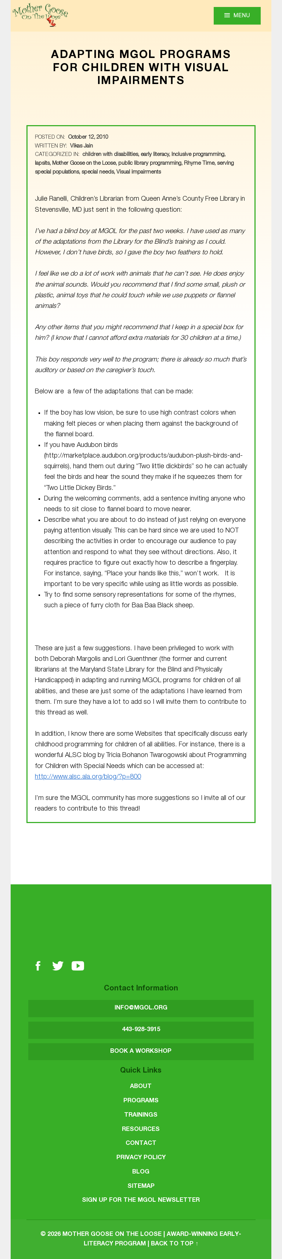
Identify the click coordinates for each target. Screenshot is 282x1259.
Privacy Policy (141, 1158)
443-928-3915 (141, 1030)
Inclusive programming (197, 154)
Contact (141, 1143)
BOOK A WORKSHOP (140, 1051)
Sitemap (141, 1186)
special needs (98, 172)
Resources (141, 1130)
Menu (242, 16)
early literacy (155, 154)
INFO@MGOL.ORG (141, 1008)
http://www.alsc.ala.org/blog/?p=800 (88, 777)
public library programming (149, 163)
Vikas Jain (81, 146)
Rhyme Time (199, 163)
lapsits (42, 163)
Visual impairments (138, 172)
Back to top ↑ (174, 1244)
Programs (141, 1101)
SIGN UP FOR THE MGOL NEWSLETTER (141, 1200)
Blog (140, 1172)
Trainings (141, 1115)
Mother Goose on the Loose (84, 163)
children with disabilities (110, 154)
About (141, 1087)
